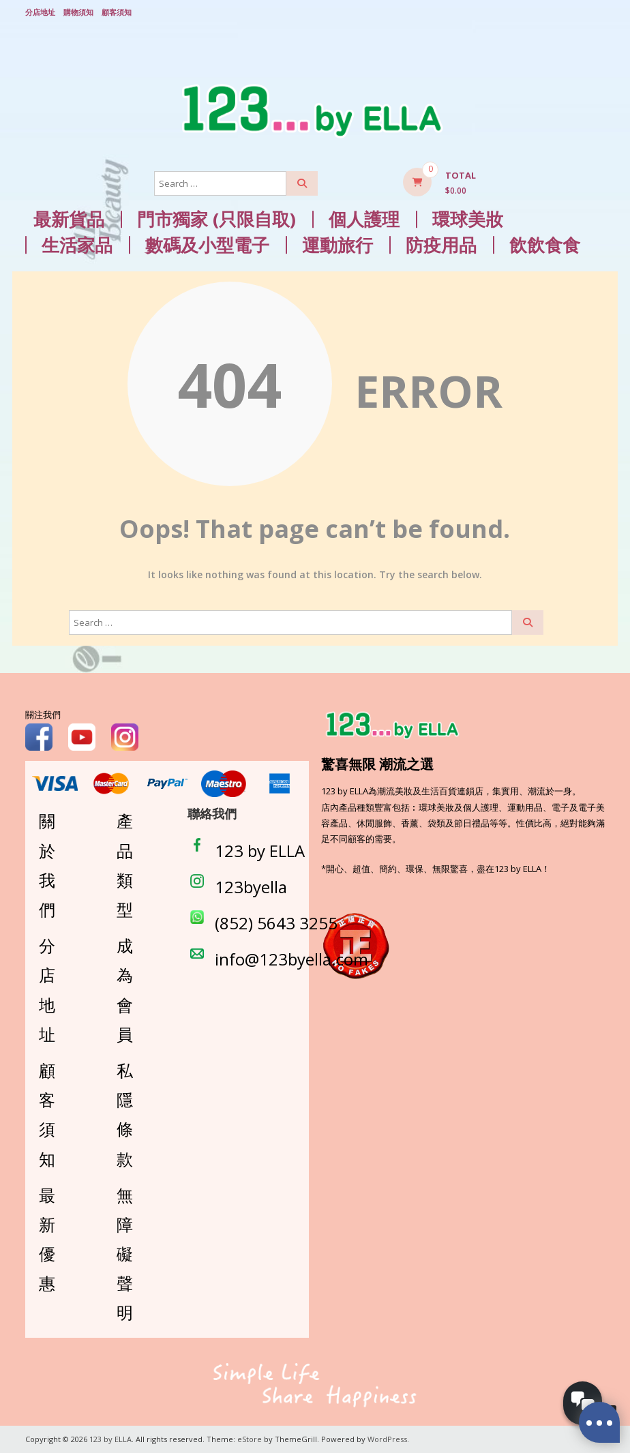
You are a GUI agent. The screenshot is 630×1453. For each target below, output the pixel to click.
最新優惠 (47, 1239)
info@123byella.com (291, 959)
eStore (249, 1439)
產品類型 (125, 864)
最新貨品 (68, 219)
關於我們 (47, 864)
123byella (251, 886)
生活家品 (77, 245)
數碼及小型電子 (207, 245)
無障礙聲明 (125, 1254)
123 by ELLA (260, 850)
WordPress (387, 1439)
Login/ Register (598, 13)
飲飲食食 (544, 245)
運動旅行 (337, 245)
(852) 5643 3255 (276, 923)
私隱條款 (125, 1114)
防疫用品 (441, 245)
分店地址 (40, 12)
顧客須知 (117, 12)
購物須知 (78, 12)
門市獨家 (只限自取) (216, 219)
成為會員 (125, 989)
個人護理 (364, 219)
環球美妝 (467, 219)
